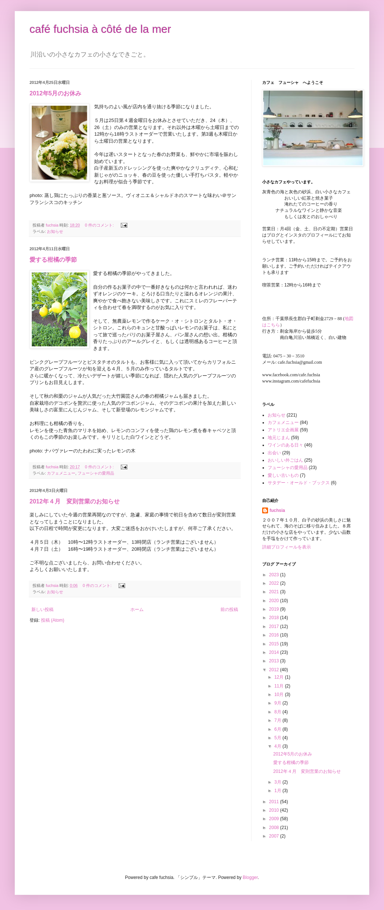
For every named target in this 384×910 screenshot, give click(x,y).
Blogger (250, 877)
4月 (278, 746)
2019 (274, 609)
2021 (274, 591)
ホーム (137, 609)
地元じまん (279, 437)
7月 (278, 720)
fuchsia (277, 510)
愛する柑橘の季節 (53, 260)
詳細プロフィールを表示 (286, 547)
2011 (274, 801)
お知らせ (55, 231)
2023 (274, 574)
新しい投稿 (42, 609)
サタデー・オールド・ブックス (299, 482)
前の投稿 (229, 609)
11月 (279, 686)
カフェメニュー (61, 473)
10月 (279, 694)
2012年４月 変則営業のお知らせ (75, 501)
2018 (274, 617)
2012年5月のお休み (56, 93)
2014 (274, 652)
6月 (278, 729)
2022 (274, 583)
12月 (279, 677)
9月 (278, 703)
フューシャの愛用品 (96, 473)
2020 (274, 600)
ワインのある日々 (285, 445)
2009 (274, 818)
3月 (278, 782)
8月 (278, 711)
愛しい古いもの (283, 475)
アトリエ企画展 (283, 429)
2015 (274, 643)
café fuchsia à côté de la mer (100, 29)
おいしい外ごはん (285, 460)
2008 (274, 827)
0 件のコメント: (100, 225)
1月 (278, 790)
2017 (274, 626)
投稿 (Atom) (52, 620)
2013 (274, 660)
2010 (274, 810)
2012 (274, 669)
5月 (278, 737)
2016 (274, 635)
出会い (274, 452)
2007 (274, 836)
